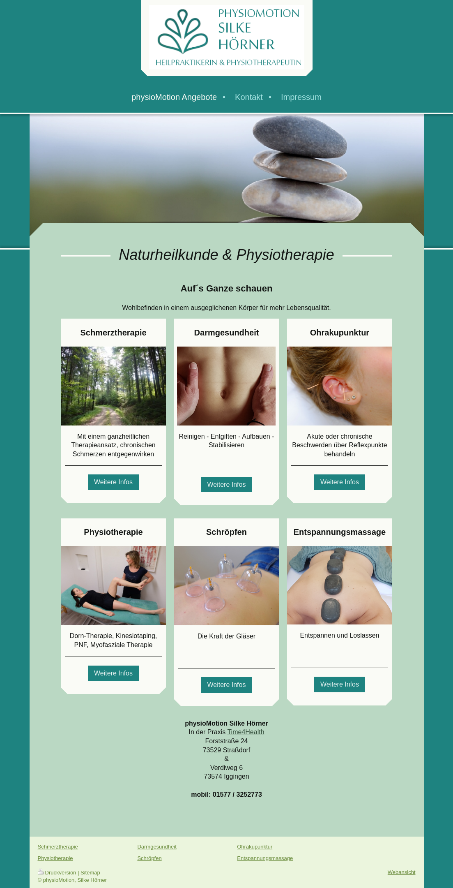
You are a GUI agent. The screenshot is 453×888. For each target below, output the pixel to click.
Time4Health (245, 731)
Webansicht (402, 872)
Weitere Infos (113, 482)
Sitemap (90, 873)
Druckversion (57, 873)
